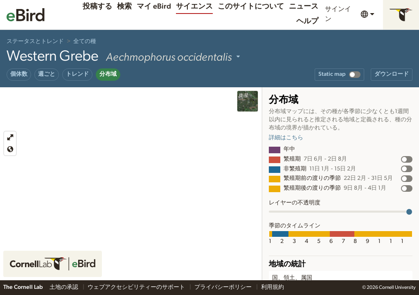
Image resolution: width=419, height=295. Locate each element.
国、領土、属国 (292, 278)
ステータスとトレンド (35, 41)
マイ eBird (154, 6)
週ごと (46, 74)
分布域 (108, 74)
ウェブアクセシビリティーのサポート (137, 287)
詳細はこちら (286, 138)
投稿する (97, 6)
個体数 (18, 74)
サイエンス (194, 6)
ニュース (303, 6)
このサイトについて (251, 6)
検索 (124, 6)
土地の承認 (64, 287)
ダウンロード (391, 74)
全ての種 (84, 41)
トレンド (77, 74)
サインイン (338, 14)
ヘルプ (307, 21)
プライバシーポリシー (223, 287)
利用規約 (272, 287)
